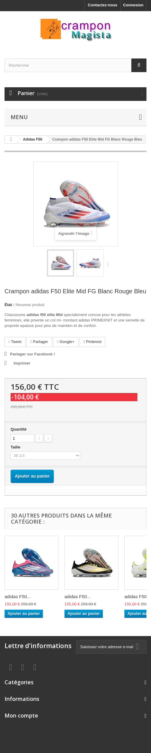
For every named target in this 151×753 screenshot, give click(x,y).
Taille (16, 447)
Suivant (109, 264)
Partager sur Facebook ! (32, 354)
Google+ (65, 341)
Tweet (14, 341)
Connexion (133, 5)
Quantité (19, 429)
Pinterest (93, 341)
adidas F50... (18, 596)
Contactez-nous (102, 5)
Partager (39, 341)
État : (10, 304)
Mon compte (21, 715)
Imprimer (22, 363)
